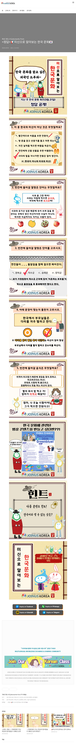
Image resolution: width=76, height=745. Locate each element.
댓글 (3, 739)
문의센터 (29, 10)
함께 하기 (14, 10)
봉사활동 (22, 10)
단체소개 (7, 10)
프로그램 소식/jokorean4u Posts (13, 39)
